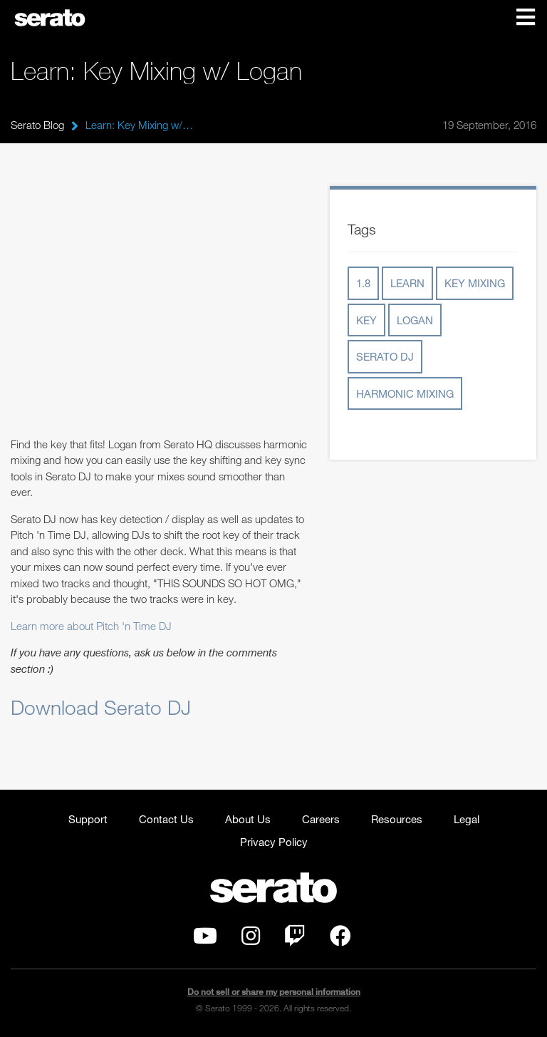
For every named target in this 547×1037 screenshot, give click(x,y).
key (366, 320)
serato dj (385, 356)
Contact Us (166, 818)
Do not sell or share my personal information (273, 991)
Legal (466, 818)
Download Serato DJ (101, 707)
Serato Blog (37, 124)
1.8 (363, 283)
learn (407, 283)
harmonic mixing (405, 393)
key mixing (474, 283)
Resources (396, 818)
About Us (248, 818)
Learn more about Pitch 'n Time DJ (91, 625)
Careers (321, 818)
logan (415, 320)
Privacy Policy (274, 841)
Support (88, 818)
